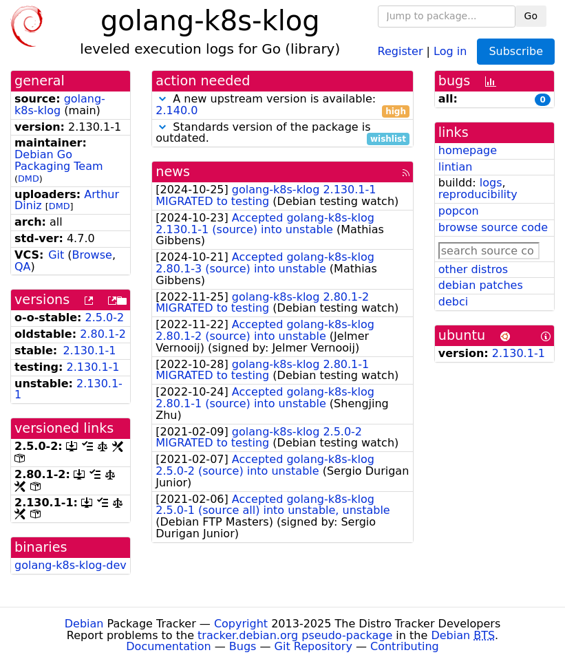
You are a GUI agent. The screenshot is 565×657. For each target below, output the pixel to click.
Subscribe (516, 51)
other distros (473, 269)
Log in (450, 50)
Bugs (243, 646)
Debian (84, 623)
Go (530, 15)
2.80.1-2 (103, 334)
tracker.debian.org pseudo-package (295, 635)
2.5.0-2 (105, 317)
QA (22, 266)
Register (400, 50)
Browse (92, 254)
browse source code (493, 227)
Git (56, 254)
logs (491, 182)
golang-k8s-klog (59, 104)
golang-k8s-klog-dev (70, 565)
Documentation (168, 646)
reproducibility (478, 194)
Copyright (241, 623)
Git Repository (313, 646)
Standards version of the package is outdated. (282, 133)
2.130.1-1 (89, 350)
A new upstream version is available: (282, 105)
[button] (162, 98)
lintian (455, 166)
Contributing (404, 646)
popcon (458, 210)
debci (453, 301)
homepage (467, 150)
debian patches (480, 285)
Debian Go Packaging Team (58, 160)
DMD (28, 178)
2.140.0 (177, 110)
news (173, 172)
